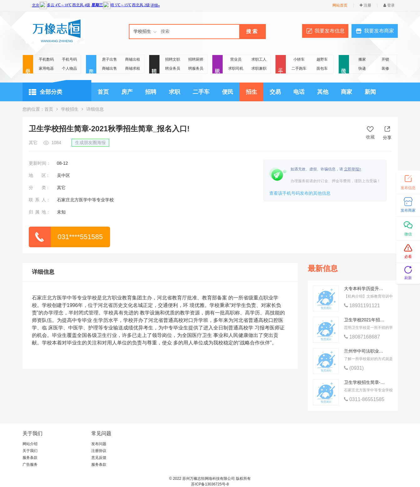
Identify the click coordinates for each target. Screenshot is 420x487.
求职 (217, 64)
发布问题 (98, 444)
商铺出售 (109, 68)
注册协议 (98, 451)
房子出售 (109, 59)
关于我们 (30, 451)
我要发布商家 (379, 30)
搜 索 (251, 31)
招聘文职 (172, 59)
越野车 (322, 59)
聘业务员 (172, 68)
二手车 (201, 92)
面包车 (322, 68)
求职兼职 (258, 68)
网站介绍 (30, 444)
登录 (389, 5)
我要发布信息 (330, 30)
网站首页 (339, 5)
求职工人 (258, 59)
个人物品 (69, 68)
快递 (362, 68)
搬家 (362, 59)
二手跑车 (298, 68)
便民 (344, 64)
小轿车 (299, 59)
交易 (28, 64)
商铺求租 (132, 68)
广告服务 (30, 464)
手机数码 (46, 59)
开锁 (385, 59)
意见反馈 (98, 457)
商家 (346, 92)
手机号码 (69, 59)
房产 (91, 64)
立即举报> (352, 169)
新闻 (370, 92)
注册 (365, 5)
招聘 (154, 64)
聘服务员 (195, 68)
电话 (299, 92)
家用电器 (46, 68)
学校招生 (69, 109)
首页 (103, 92)
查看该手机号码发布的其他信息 (300, 193)
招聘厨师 (195, 59)
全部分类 (45, 92)
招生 (251, 92)
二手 (281, 64)
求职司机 (235, 68)
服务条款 (30, 457)
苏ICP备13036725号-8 (210, 484)
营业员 (235, 59)
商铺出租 (132, 59)
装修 (385, 68)
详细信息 (43, 272)
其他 (322, 92)
